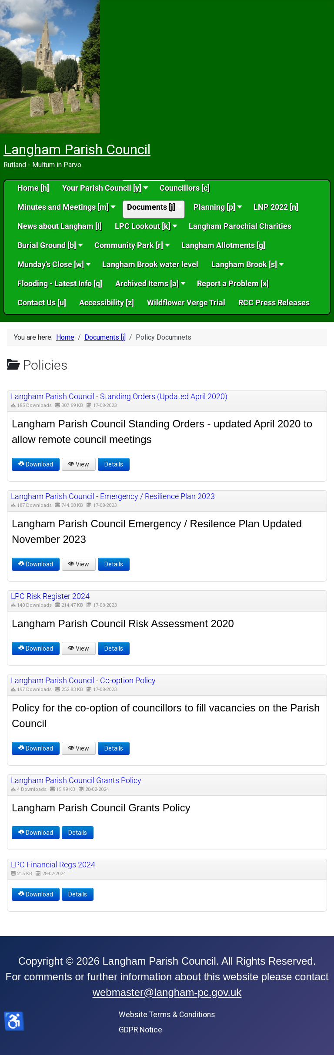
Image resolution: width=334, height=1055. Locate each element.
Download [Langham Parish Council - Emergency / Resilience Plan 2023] (35, 564)
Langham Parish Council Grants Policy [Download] (76, 780)
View (78, 464)
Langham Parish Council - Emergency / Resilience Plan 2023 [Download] (113, 496)
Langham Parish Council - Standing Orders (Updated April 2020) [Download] (119, 396)
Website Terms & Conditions (167, 1014)
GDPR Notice (140, 1029)
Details (113, 464)
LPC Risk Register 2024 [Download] (50, 596)
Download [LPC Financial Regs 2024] (35, 894)
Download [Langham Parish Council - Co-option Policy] (35, 748)
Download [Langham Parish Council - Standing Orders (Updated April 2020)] (35, 464)
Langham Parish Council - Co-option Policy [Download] (83, 680)
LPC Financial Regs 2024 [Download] (53, 864)
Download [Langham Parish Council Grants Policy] (35, 832)
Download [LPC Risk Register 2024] (35, 648)
